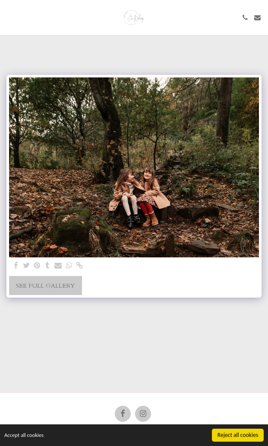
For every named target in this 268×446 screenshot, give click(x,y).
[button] (9, 17)
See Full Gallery (45, 286)
